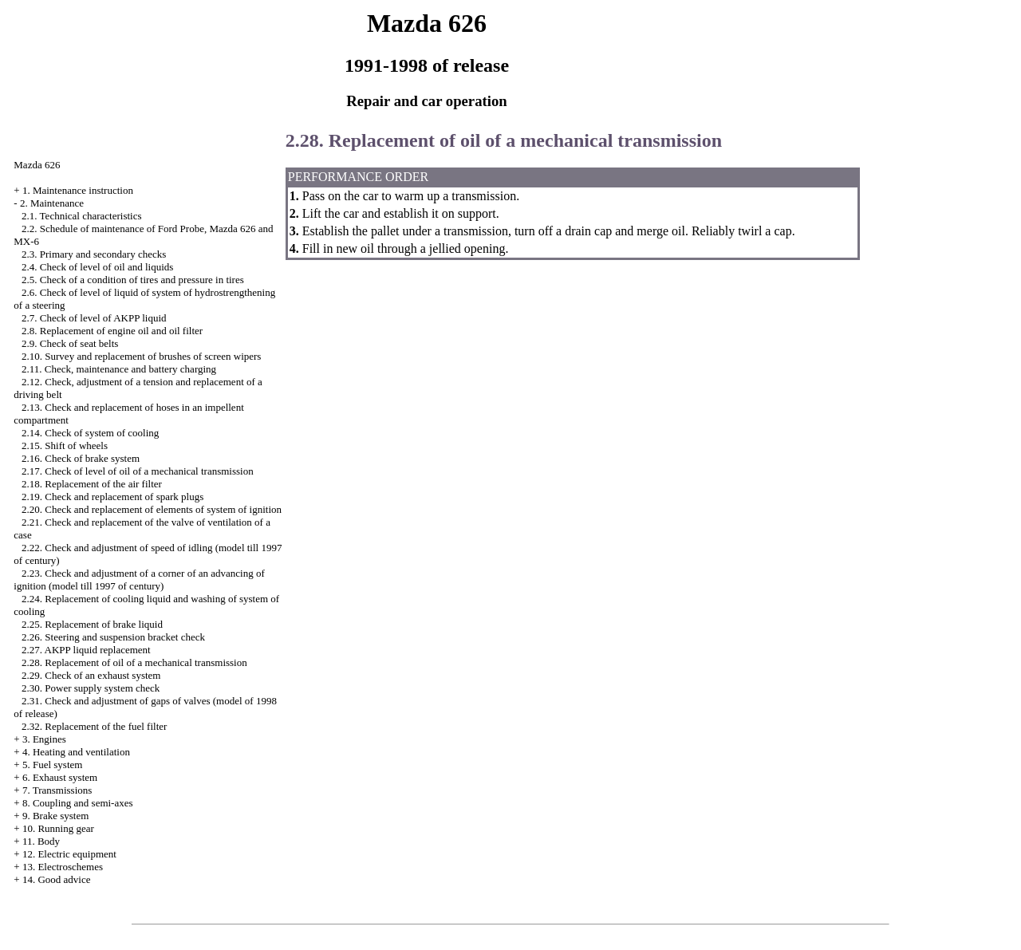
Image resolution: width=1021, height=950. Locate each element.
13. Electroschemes (62, 867)
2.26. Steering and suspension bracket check (113, 637)
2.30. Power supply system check (91, 688)
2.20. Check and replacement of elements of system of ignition (152, 509)
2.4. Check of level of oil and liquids (97, 267)
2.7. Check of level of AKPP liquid (94, 318)
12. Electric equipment (69, 854)
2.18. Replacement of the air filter (92, 484)
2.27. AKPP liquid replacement (86, 650)
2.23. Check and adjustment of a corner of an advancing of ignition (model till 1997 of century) (139, 579)
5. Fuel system (52, 765)
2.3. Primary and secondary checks (94, 254)
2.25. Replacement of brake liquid (92, 624)
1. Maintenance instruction (77, 190)
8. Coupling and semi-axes (77, 803)
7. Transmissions (57, 790)
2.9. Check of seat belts (70, 343)
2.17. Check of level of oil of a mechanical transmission (138, 471)
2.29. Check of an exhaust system (91, 675)
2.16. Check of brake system (81, 458)
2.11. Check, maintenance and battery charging (119, 369)
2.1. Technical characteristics (81, 216)
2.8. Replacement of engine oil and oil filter (112, 331)
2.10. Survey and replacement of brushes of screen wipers (141, 356)
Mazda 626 (37, 165)
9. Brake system (55, 816)
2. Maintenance (52, 203)
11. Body (41, 841)
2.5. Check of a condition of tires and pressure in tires (133, 280)
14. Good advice (56, 879)
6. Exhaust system (59, 777)
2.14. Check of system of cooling (90, 433)
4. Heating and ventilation (76, 752)
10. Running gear (58, 828)
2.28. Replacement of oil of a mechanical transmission (134, 662)
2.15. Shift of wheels (65, 445)
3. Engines (44, 739)
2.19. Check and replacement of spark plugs (112, 497)
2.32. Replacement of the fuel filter (94, 726)
